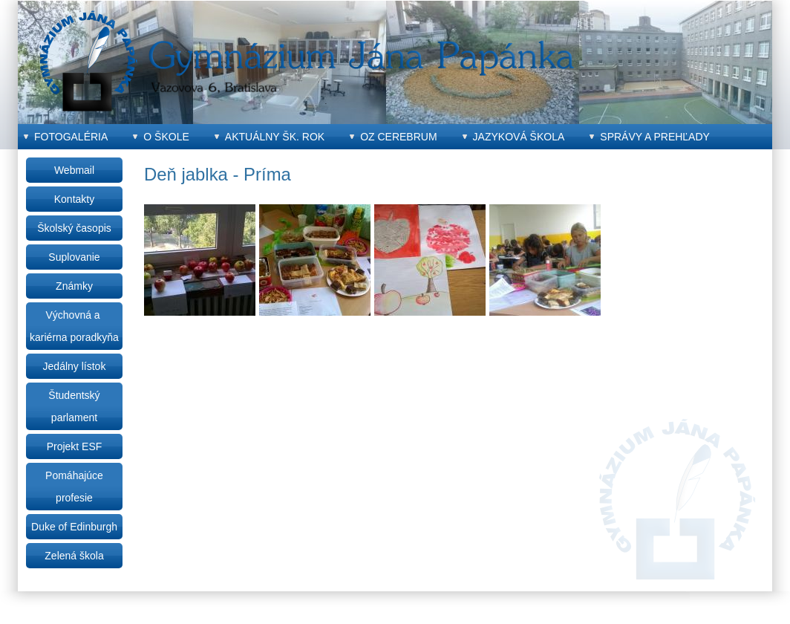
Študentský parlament (73, 406)
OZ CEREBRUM (398, 137)
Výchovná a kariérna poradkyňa (74, 326)
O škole (166, 137)
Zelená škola (74, 556)
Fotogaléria (71, 137)
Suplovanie (73, 257)
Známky (74, 286)
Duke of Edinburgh (74, 527)
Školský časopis (74, 228)
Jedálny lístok (74, 366)
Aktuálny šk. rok (274, 137)
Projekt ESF (74, 446)
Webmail (74, 170)
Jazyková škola (519, 137)
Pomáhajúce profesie (74, 486)
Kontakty (74, 199)
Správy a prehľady (655, 137)
